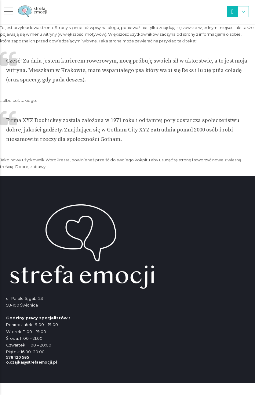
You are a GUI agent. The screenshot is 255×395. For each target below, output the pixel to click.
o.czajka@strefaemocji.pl (31, 362)
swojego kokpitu (133, 159)
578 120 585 (17, 357)
